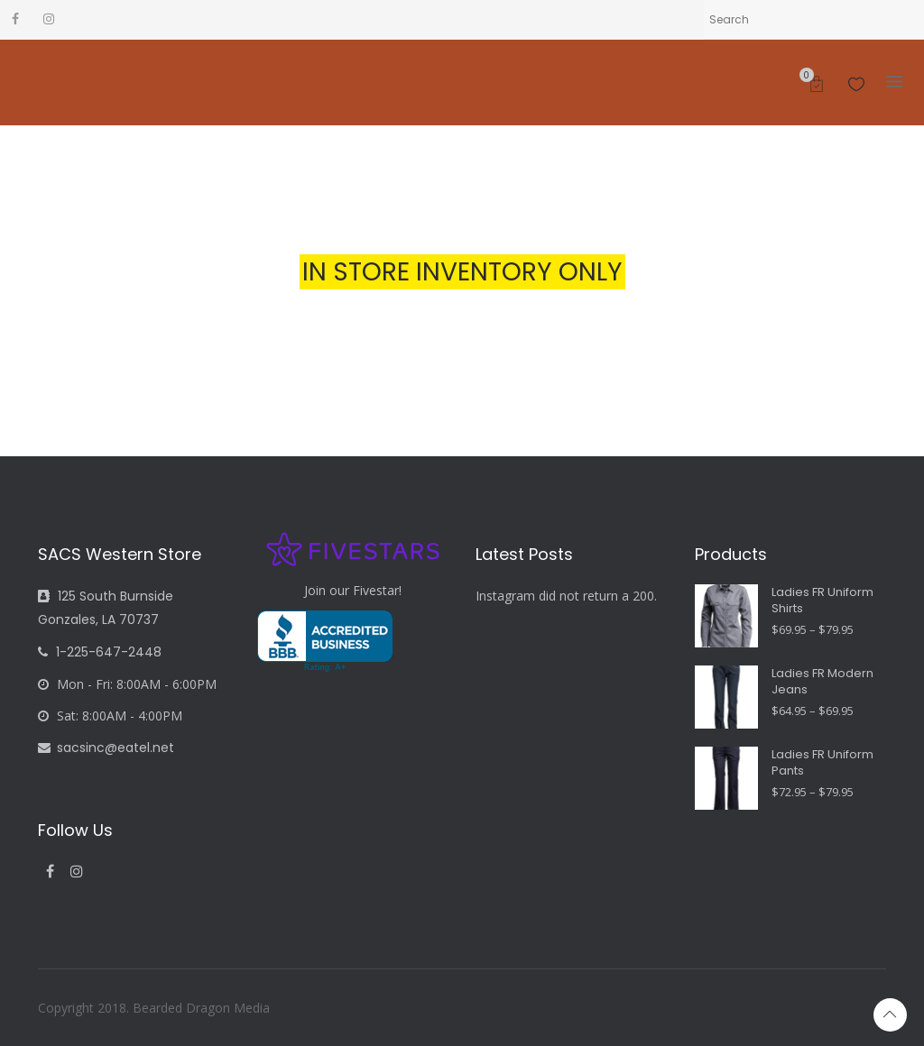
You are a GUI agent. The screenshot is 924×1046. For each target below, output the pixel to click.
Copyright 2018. (85, 1007)
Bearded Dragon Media (201, 1007)
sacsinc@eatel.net (106, 748)
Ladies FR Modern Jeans (822, 681)
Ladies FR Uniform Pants (822, 763)
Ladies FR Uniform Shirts (822, 600)
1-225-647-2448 (100, 652)
